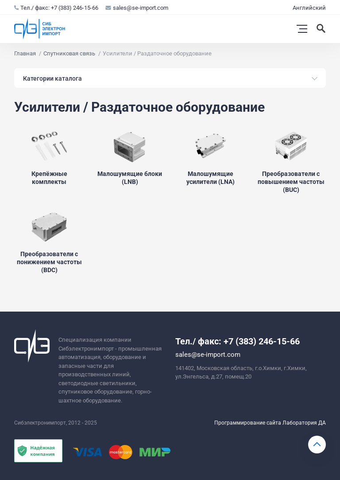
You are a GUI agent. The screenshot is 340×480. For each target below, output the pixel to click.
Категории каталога (52, 78)
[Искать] (322, 28)
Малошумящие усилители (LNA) (210, 177)
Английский (309, 8)
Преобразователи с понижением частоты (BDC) (49, 261)
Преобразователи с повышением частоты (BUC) (291, 181)
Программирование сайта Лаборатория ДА (270, 423)
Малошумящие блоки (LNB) (129, 177)
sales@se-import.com (136, 8)
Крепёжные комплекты (49, 177)
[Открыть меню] (302, 29)
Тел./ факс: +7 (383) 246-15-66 (56, 8)
